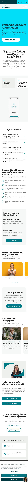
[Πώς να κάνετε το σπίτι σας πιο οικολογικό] (11, 333)
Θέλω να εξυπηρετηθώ (12, 403)
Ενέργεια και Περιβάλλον (9, 341)
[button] (15, 282)
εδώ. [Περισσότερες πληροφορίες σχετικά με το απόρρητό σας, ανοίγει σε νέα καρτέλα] (19, 468)
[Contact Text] (14, 453)
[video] (12, 269)
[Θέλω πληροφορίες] (11, 398)
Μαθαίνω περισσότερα (14, 304)
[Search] (23, 6)
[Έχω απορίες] (14, 446)
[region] (14, 471)
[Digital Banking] (22, 2)
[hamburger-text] (25, 6)
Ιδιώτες (4, 1)
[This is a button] (11, 40)
